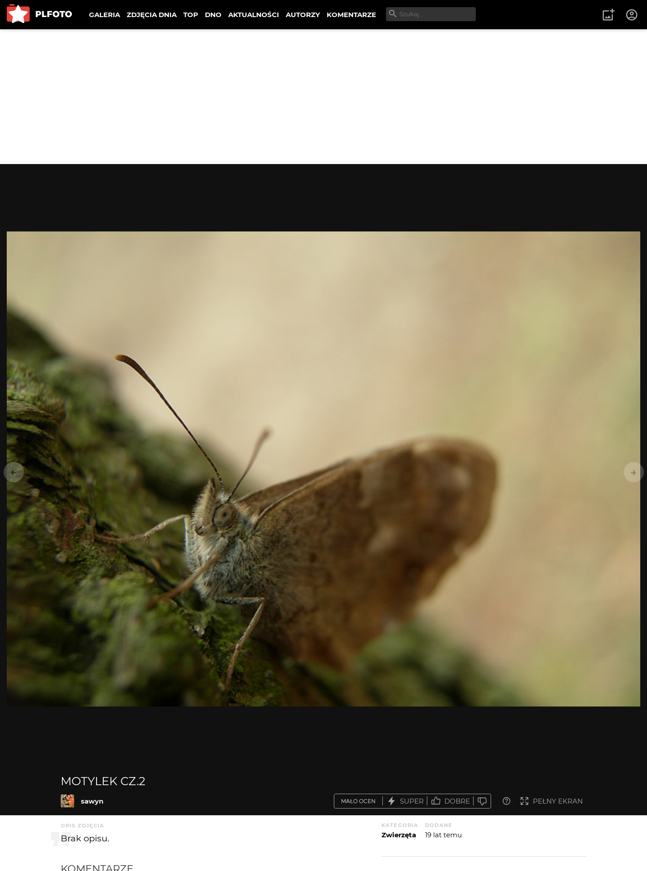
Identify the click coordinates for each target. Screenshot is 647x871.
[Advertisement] (323, 97)
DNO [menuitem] (213, 14)
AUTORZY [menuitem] (303, 14)
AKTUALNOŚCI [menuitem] (253, 14)
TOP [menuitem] (190, 14)
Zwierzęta (398, 835)
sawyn (92, 801)
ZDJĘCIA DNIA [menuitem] (152, 14)
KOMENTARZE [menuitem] (351, 14)
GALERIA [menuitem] (104, 14)
